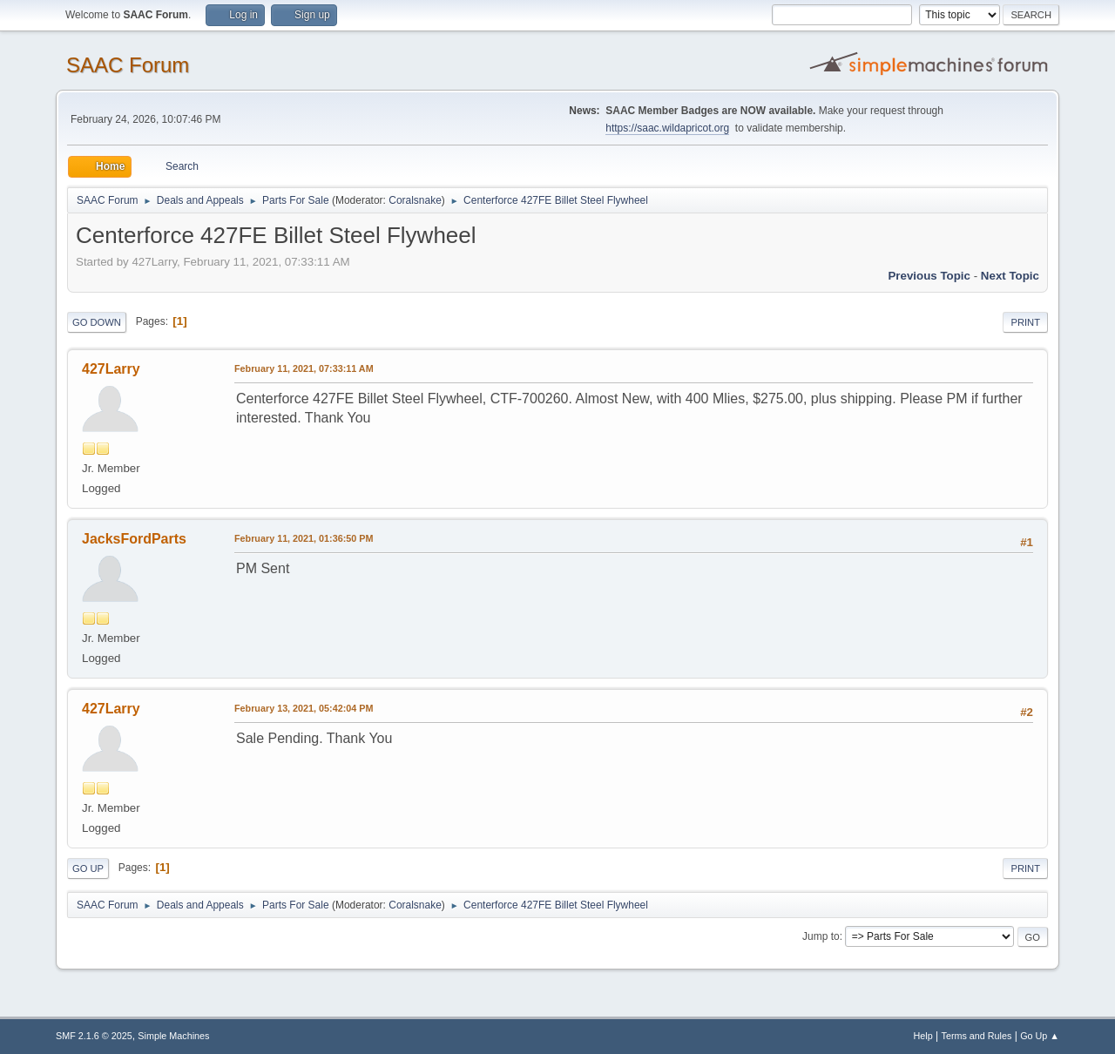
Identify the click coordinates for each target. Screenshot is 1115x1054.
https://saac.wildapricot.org (667, 128)
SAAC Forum (127, 65)
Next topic (1010, 275)
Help (923, 1035)
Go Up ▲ (1039, 1035)
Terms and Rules (977, 1035)
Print (1025, 322)
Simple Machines (173, 1035)
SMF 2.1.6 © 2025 (94, 1035)
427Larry (111, 368)
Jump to (821, 936)
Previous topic (929, 275)
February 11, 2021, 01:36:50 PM (303, 538)
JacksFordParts (134, 538)
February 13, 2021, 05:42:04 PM (303, 708)
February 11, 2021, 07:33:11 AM (304, 368)
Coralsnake (415, 200)
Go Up (88, 868)
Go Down (96, 322)
